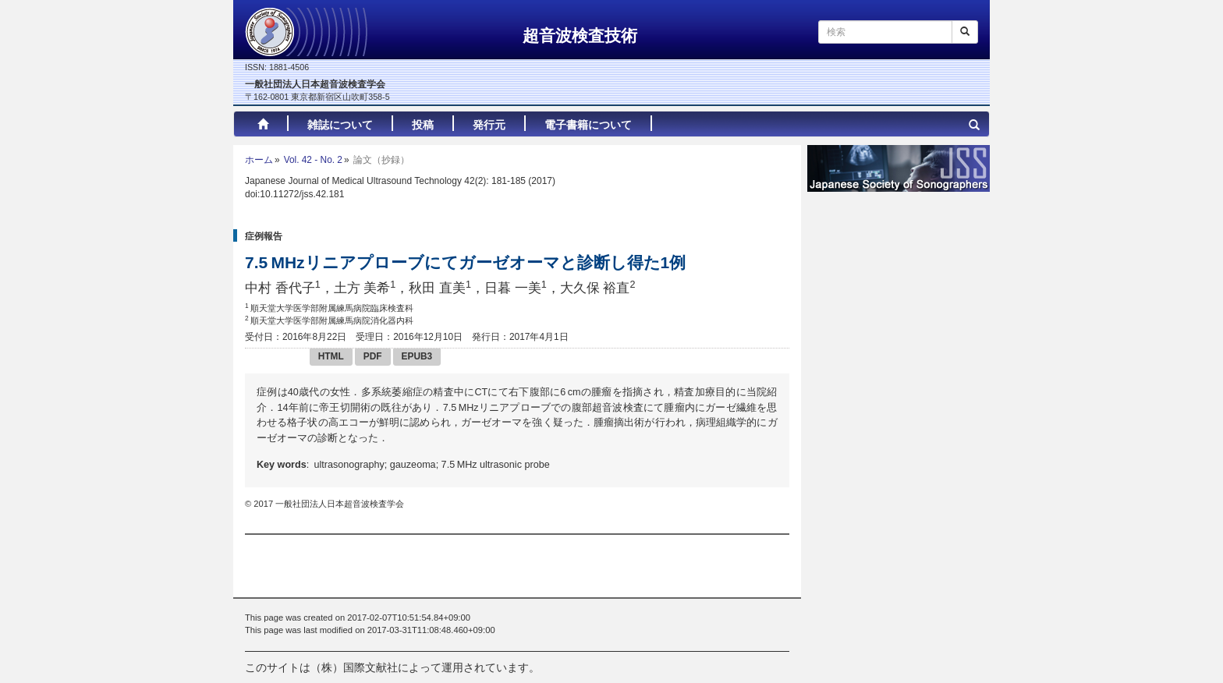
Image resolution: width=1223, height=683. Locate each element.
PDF (372, 356)
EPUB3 (417, 356)
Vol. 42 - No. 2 (313, 159)
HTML (331, 356)
